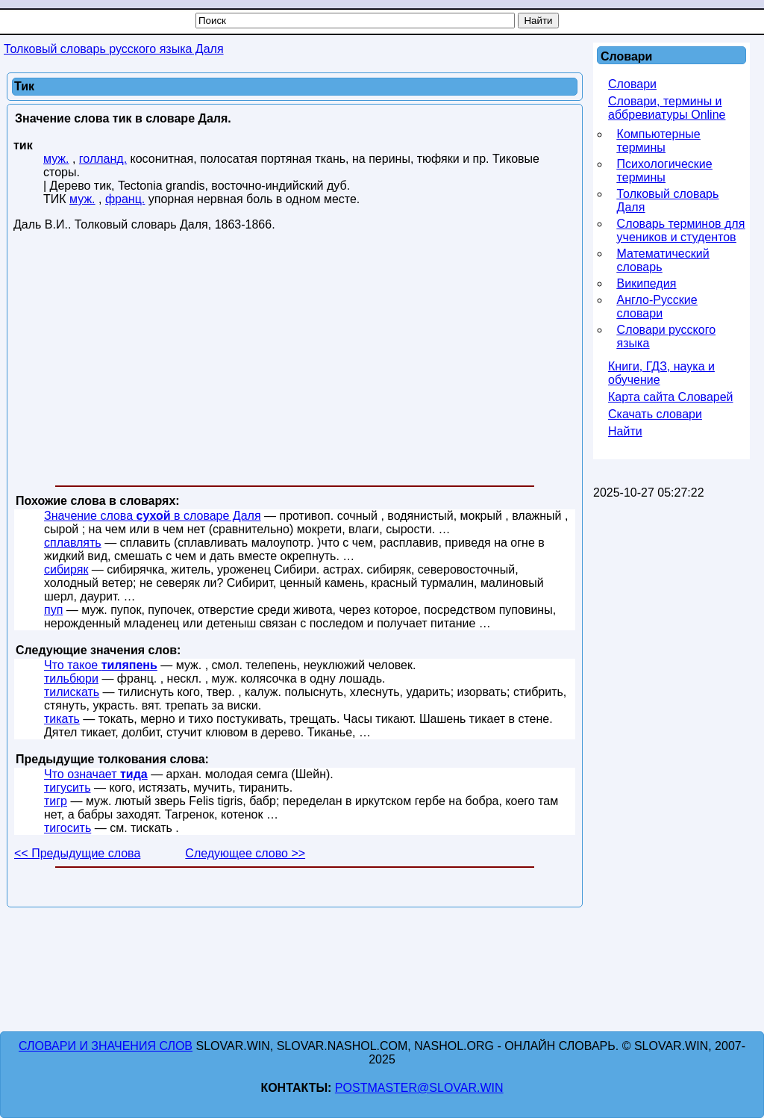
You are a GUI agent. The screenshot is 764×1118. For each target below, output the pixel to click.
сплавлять (72, 542)
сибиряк (66, 569)
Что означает (96, 774)
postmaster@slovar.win (419, 1087)
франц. (125, 199)
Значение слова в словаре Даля (152, 515)
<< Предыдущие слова (77, 853)
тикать (62, 718)
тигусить (67, 787)
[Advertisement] (294, 361)
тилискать (71, 692)
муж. (56, 158)
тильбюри (71, 678)
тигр (55, 801)
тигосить (67, 828)
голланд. (103, 158)
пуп (53, 609)
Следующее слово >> (245, 853)
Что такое (100, 665)
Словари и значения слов (105, 1046)
